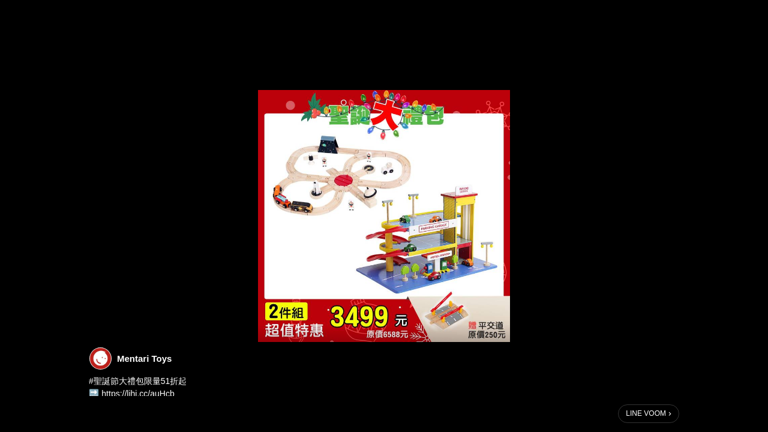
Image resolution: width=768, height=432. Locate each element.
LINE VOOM (646, 413)
